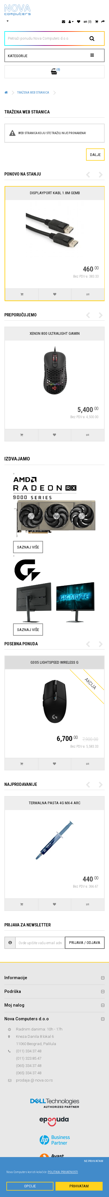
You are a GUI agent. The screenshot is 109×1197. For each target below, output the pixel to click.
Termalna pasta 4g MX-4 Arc (55, 803)
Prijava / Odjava (84, 942)
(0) (88, 22)
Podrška (12, 991)
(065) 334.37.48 (28, 1065)
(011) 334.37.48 (28, 1051)
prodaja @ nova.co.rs (34, 1080)
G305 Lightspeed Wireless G (54, 662)
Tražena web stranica (33, 92)
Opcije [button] (30, 1186)
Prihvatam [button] (79, 1186)
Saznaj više (28, 547)
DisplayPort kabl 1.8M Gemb (65, 193)
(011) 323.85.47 (28, 1058)
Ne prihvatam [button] (93, 1161)
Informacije (15, 977)
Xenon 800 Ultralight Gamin (55, 333)
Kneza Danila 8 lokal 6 (35, 1036)
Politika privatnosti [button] (63, 1172)
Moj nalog (14, 1005)
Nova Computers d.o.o (26, 1018)
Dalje (95, 154)
